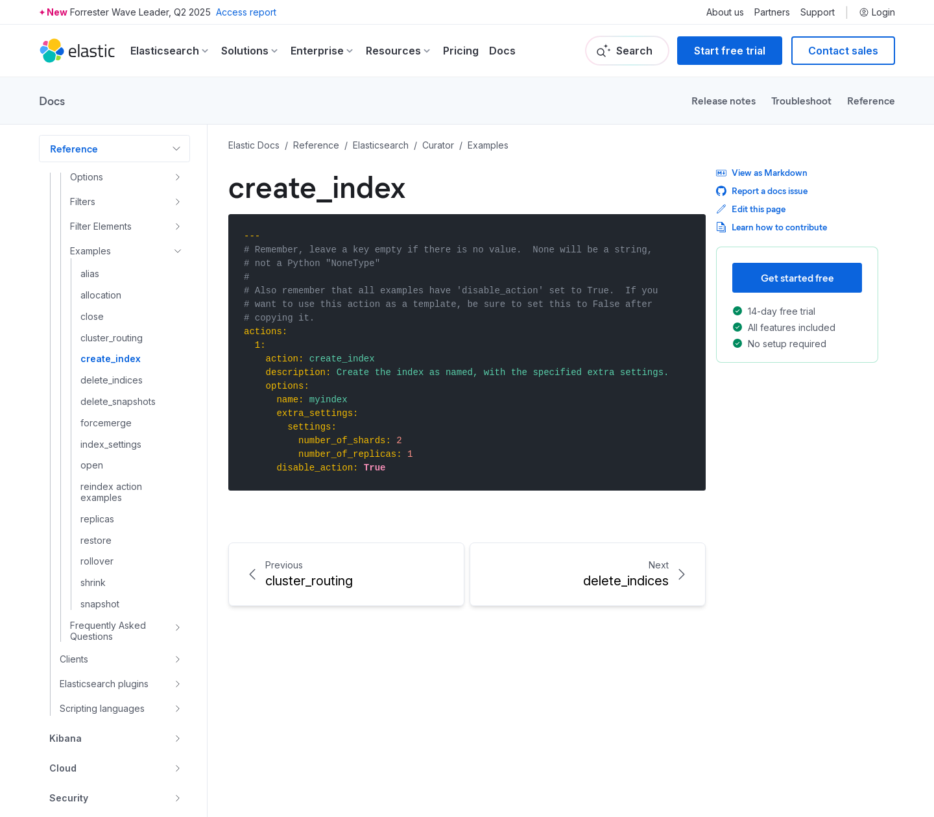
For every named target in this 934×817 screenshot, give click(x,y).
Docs (502, 50)
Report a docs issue (762, 190)
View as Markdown (762, 172)
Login (877, 12)
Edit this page (750, 208)
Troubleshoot (801, 100)
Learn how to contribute (771, 227)
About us (725, 12)
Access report (246, 12)
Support (817, 12)
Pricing (461, 50)
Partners (772, 12)
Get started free (797, 277)
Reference (871, 100)
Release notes (723, 100)
